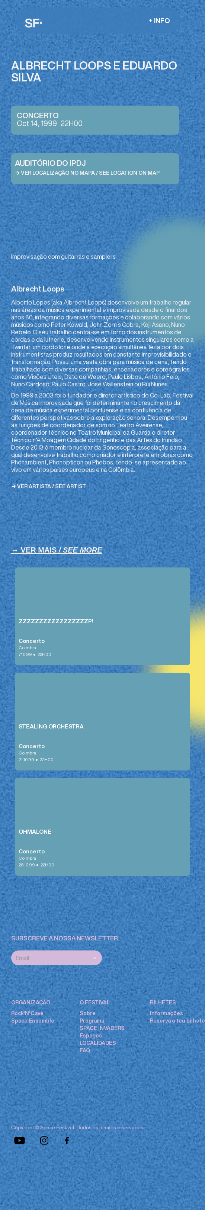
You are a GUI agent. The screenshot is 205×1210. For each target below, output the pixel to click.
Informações (166, 1013)
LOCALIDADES (98, 1043)
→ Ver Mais (56, 550)
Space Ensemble (32, 1020)
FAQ (85, 1050)
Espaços (91, 1035)
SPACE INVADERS (102, 1028)
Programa (92, 1020)
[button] (159, 20)
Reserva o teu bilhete (177, 1020)
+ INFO (159, 20)
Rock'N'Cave (27, 1013)
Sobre (88, 1013)
